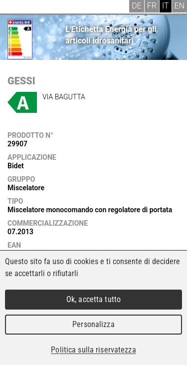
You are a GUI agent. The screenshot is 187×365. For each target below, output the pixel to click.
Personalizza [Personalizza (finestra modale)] (93, 324)
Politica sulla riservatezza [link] (93, 350)
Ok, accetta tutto (93, 299)
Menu (14, 7)
